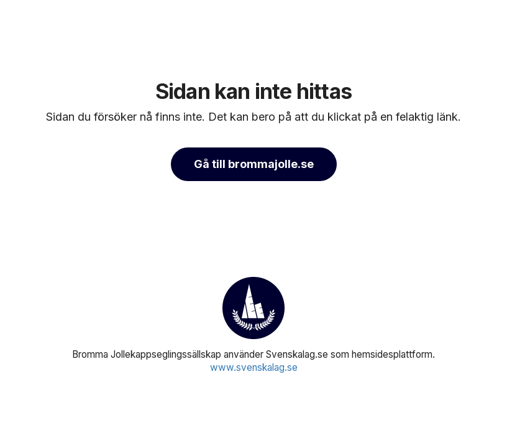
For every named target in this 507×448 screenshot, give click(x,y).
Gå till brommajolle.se (254, 163)
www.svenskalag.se (254, 367)
